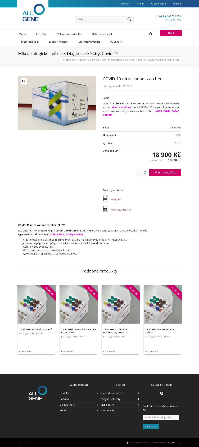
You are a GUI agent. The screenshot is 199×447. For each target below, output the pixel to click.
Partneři (138, 3)
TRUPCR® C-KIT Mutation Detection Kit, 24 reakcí (115, 331)
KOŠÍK (159, 41)
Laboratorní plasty (111, 393)
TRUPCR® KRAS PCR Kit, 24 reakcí (35, 329)
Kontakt (176, 3)
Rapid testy (107, 404)
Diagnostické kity (110, 398)
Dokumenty (107, 410)
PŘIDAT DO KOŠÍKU (165, 172)
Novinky (122, 3)
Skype (162, 393)
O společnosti (157, 3)
